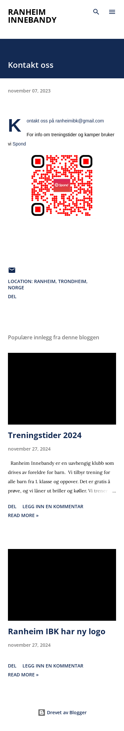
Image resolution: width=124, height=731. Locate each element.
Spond (19, 143)
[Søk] (96, 12)
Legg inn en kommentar (52, 506)
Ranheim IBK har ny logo (56, 631)
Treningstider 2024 (45, 435)
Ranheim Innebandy (32, 15)
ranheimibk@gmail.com (80, 120)
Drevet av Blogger (62, 712)
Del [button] (12, 296)
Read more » (23, 515)
